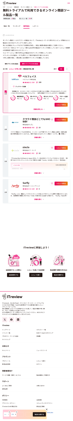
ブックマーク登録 (20, 86)
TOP (4, 7)
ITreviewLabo (48, 412)
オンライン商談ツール (26, 7)
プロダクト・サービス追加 (10, 336)
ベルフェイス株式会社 (29, 79)
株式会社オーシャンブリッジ (31, 186)
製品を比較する (39, 414)
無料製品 (26, 26)
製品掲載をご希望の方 (43, 375)
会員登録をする (13, 275)
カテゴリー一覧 (41, 330)
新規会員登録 (6, 364)
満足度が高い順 (28, 69)
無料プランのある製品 (11, 64)
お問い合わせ (40, 386)
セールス (9, 7)
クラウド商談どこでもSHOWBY (36, 120)
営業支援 (16, 7)
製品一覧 (7, 26)
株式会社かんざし (28, 124)
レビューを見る (61, 105)
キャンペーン (6, 350)
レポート (36, 26)
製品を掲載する (58, 275)
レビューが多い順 (15, 69)
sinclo (26, 147)
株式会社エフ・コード (29, 150)
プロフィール (6, 361)
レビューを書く (35, 275)
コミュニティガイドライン (44, 403)
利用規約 (5, 400)
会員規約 (39, 400)
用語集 (38, 336)
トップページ (6, 330)
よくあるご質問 (7, 386)
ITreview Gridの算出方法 (9, 406)
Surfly (26, 183)
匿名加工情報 (40, 406)
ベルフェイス (29, 76)
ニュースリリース (41, 350)
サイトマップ (6, 339)
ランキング (16, 26)
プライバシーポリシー (8, 403)
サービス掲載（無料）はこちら (11, 375)
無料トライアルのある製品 (30, 64)
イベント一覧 (6, 333)
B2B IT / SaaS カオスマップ (44, 333)
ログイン (39, 364)
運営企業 (5, 389)
